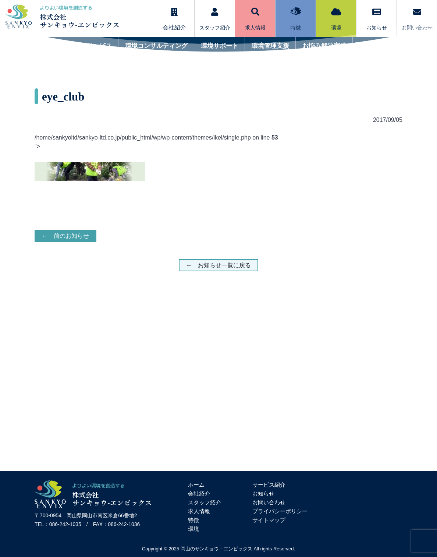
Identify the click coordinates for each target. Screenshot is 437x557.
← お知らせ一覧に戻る (218, 265)
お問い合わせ (417, 19)
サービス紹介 (268, 485)
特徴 (295, 19)
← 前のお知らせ (65, 236)
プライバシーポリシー (280, 511)
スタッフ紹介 (214, 19)
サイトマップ (268, 520)
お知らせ (376, 19)
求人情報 (255, 19)
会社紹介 (199, 493)
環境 (336, 19)
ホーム (196, 485)
